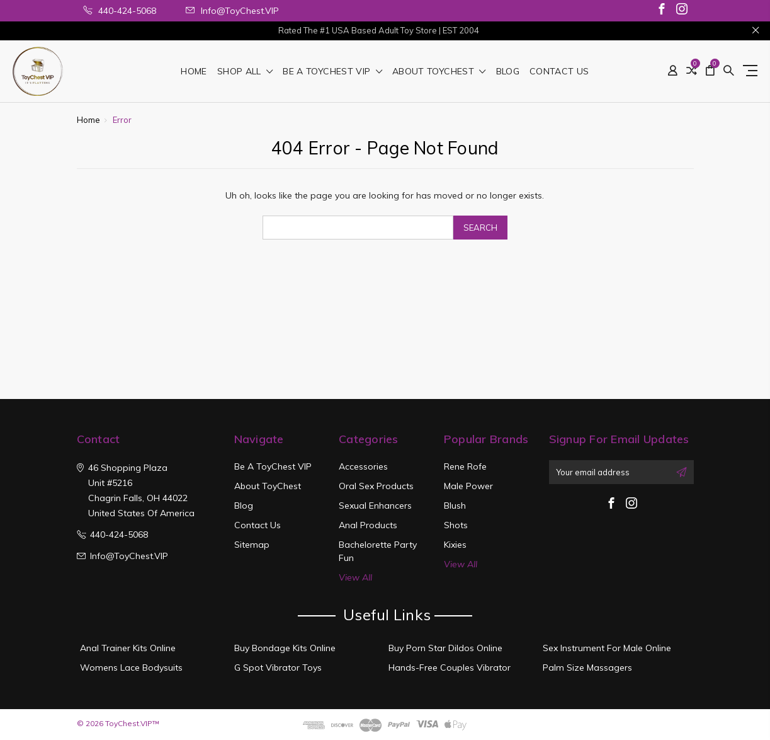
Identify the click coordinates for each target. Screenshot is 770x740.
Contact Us (559, 72)
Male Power (468, 486)
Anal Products (368, 525)
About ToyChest (439, 72)
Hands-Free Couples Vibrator (449, 667)
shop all (245, 72)
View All (355, 577)
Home (194, 72)
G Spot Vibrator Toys (278, 667)
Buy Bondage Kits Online (285, 648)
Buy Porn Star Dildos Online (445, 648)
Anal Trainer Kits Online (128, 648)
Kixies (455, 544)
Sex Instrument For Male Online (607, 648)
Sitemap (251, 544)
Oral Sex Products (376, 486)
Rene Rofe (465, 466)
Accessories (363, 466)
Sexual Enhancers (375, 505)
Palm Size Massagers (587, 667)
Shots (456, 525)
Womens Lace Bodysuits (131, 667)
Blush (455, 505)
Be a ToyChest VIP (332, 72)
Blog (507, 72)
